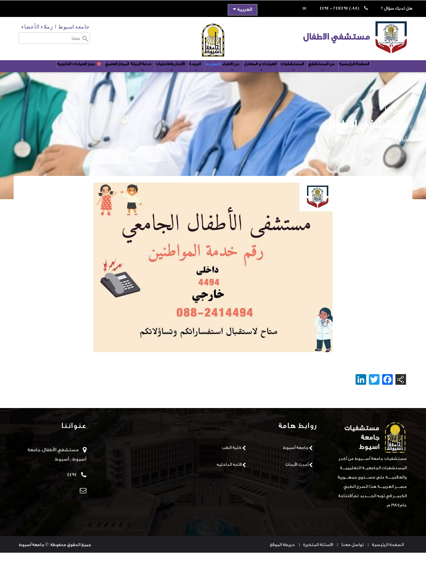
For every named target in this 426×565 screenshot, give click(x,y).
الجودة (193, 75)
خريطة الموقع (282, 556)
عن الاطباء (238, 75)
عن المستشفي (349, 75)
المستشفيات (313, 75)
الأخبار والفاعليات (162, 75)
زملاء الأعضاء (37, 26)
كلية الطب (232, 459)
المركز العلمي (94, 72)
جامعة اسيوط (74, 26)
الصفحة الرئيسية (386, 72)
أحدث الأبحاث (296, 476)
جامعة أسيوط (295, 459)
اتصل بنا (214, 72)
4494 (72, 487)
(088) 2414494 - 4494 (339, 8)
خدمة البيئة (126, 75)
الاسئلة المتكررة (318, 556)
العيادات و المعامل (274, 75)
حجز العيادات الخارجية (49, 72)
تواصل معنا (352, 556)
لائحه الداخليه (229, 476)
